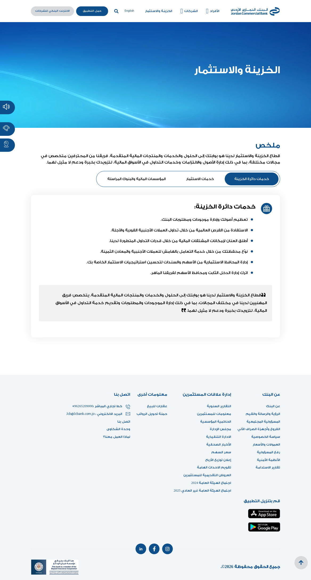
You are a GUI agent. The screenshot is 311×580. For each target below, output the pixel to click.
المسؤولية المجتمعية (263, 421)
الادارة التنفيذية (218, 437)
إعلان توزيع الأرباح (216, 460)
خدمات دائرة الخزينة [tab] (251, 179)
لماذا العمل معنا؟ (116, 437)
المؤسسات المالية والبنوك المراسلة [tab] (136, 179)
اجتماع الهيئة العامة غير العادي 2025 (202, 490)
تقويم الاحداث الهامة (214, 467)
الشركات (188, 11)
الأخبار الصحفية (218, 444)
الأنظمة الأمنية (268, 460)
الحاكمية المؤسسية (215, 421)
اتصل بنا (123, 421)
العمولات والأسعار (266, 444)
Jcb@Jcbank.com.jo (80, 414)
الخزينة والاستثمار (158, 11)
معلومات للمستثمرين (214, 414)
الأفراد (211, 11)
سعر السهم (221, 452)
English (129, 11)
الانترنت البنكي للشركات (52, 11)
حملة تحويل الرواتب (152, 414)
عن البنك (273, 406)
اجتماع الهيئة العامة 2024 (211, 483)
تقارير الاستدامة (268, 467)
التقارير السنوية (219, 406)
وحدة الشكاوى (118, 429)
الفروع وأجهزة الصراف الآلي (259, 429)
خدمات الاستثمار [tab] (200, 179)
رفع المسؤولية (268, 452)
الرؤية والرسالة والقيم (263, 414)
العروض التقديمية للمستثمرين (207, 475)
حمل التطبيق (92, 11)
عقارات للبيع (157, 406)
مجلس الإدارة (220, 429)
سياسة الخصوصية (265, 437)
